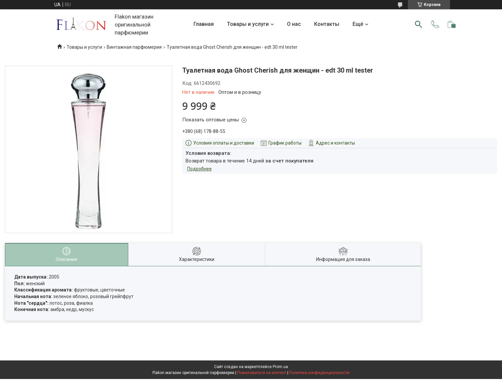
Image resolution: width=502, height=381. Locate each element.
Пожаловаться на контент (261, 372)
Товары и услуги (248, 24)
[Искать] (418, 24)
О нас (294, 24)
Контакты (326, 24)
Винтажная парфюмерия (134, 47)
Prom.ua (280, 366)
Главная (204, 24)
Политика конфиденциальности (319, 372)
